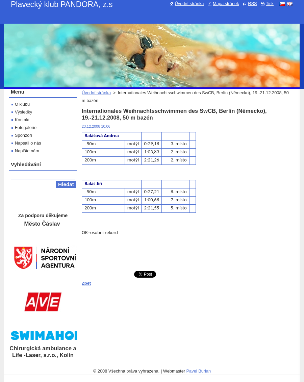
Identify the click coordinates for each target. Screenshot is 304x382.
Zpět (86, 283)
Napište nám (27, 150)
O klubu (22, 104)
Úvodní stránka (96, 92)
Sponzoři (23, 135)
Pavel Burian (198, 371)
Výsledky (23, 111)
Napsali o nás (28, 143)
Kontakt (22, 119)
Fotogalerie (25, 127)
